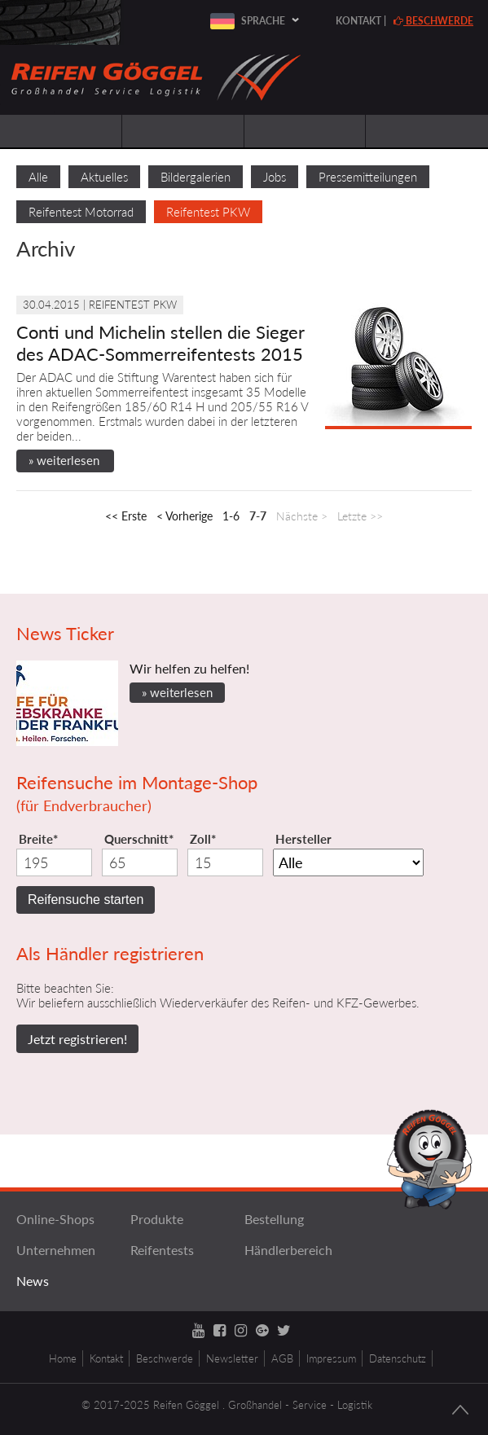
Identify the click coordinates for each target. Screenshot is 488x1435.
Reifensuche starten (85, 899)
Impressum (331, 1358)
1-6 (231, 516)
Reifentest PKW (208, 211)
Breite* (38, 839)
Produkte (156, 1219)
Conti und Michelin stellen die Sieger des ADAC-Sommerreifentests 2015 (160, 343)
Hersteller (303, 839)
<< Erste (126, 516)
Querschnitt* (139, 839)
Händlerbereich (288, 1249)
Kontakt (358, 21)
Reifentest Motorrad (81, 211)
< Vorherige (184, 516)
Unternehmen (55, 1249)
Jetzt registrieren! (77, 1039)
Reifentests (162, 1249)
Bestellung (274, 1219)
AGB (282, 1358)
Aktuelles (104, 176)
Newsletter (232, 1358)
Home (63, 1358)
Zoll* (203, 839)
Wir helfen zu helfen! (189, 668)
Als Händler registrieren (110, 953)
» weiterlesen (64, 460)
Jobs (274, 176)
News (32, 1280)
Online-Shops (55, 1219)
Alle (38, 176)
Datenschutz (397, 1358)
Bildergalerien (195, 176)
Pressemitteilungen (368, 176)
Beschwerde (433, 21)
